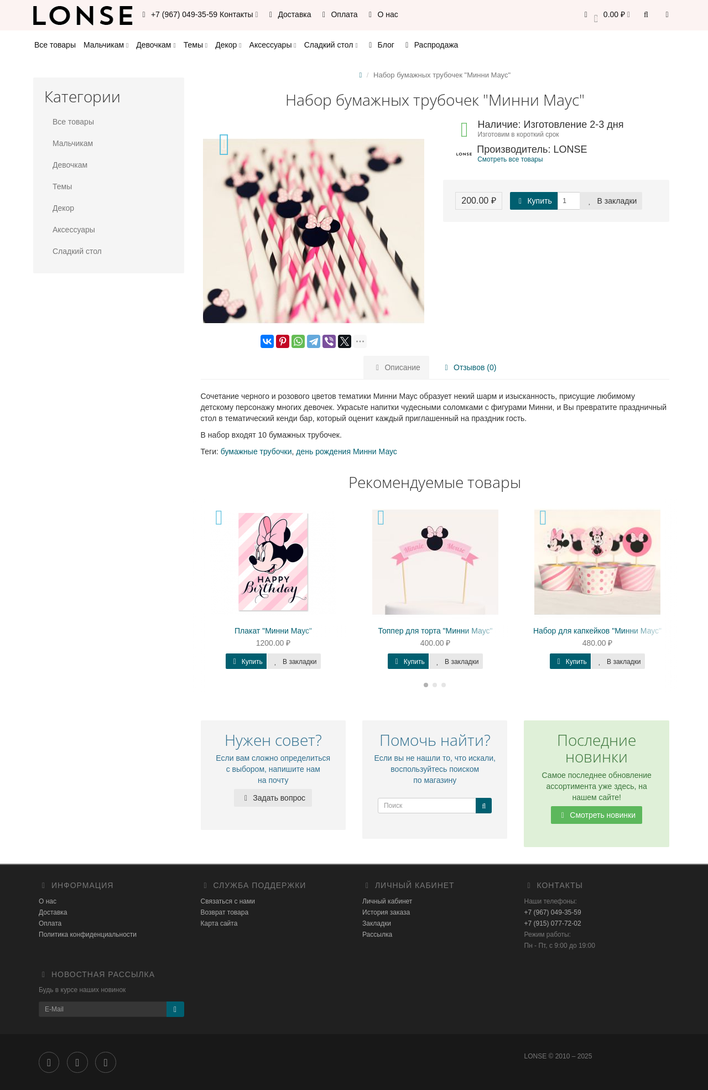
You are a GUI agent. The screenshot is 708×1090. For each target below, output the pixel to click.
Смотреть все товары (510, 159)
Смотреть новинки (597, 815)
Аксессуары (272, 44)
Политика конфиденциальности (88, 934)
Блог (380, 44)
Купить (534, 200)
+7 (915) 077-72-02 (552, 923)
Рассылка (377, 934)
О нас (382, 14)
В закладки (611, 200)
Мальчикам (106, 44)
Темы (195, 44)
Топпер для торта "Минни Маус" (435, 630)
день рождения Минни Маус (346, 451)
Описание (396, 367)
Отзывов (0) (468, 367)
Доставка (288, 14)
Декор (228, 44)
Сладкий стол (331, 44)
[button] (605, 15)
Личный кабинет (387, 901)
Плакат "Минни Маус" (273, 630)
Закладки (376, 923)
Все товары (55, 44)
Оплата (338, 14)
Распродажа (430, 44)
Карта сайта (219, 923)
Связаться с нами (228, 901)
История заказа (386, 912)
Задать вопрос (273, 797)
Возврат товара (225, 912)
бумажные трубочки (256, 451)
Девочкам (155, 44)
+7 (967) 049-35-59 (552, 912)
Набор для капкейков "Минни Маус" (597, 630)
